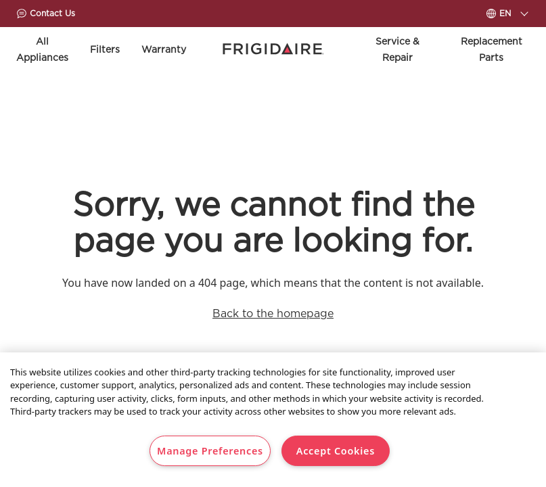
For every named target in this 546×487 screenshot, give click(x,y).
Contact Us (45, 13)
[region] (273, 419)
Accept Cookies (335, 450)
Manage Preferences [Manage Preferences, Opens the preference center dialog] (210, 450)
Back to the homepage (273, 313)
